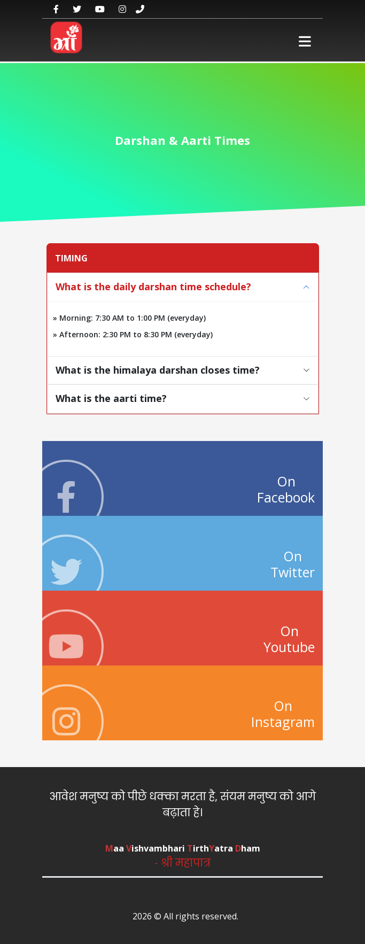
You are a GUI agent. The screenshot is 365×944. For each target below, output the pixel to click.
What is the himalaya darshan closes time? (158, 369)
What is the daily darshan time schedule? (153, 286)
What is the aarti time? (111, 398)
